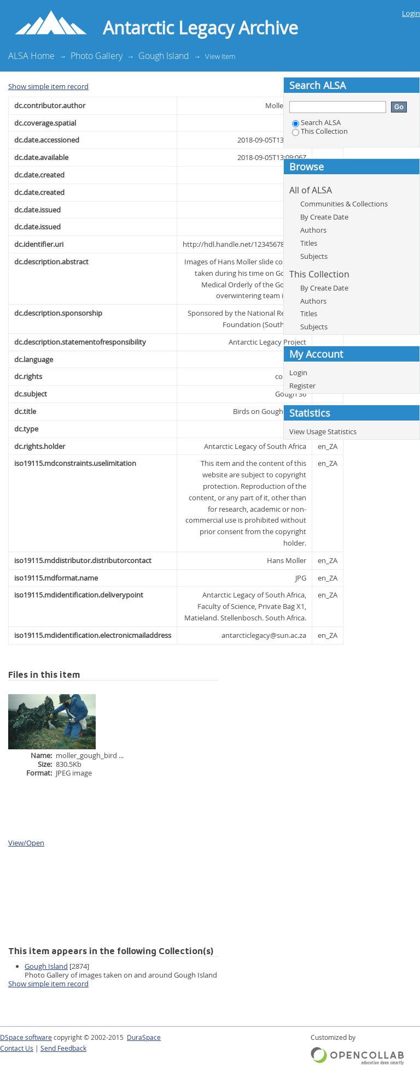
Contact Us (16, 1048)
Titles (308, 243)
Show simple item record (48, 86)
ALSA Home (31, 56)
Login (411, 13)
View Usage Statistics (323, 431)
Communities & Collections (344, 204)
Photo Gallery (96, 56)
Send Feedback (63, 1048)
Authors (313, 230)
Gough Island (163, 56)
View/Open (26, 843)
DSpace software (26, 1037)
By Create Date (324, 217)
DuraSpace (144, 1037)
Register (302, 385)
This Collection (320, 131)
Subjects (314, 256)
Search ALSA (316, 122)
